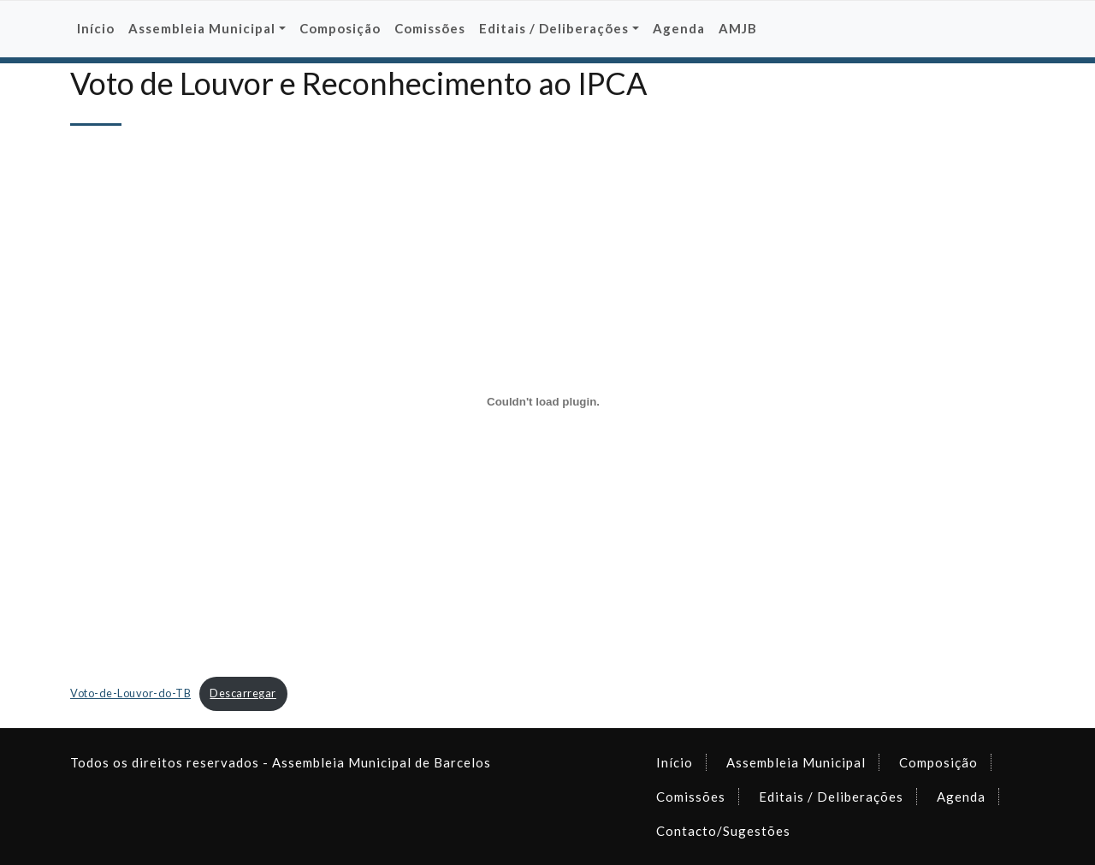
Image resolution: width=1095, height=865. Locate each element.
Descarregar (243, 693)
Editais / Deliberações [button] (554, 28)
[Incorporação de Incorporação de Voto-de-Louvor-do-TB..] (543, 401)
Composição (340, 28)
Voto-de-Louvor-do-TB (130, 693)
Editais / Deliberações (831, 796)
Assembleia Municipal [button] (201, 28)
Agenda (679, 28)
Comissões (429, 28)
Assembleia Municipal (796, 762)
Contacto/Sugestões (723, 830)
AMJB (738, 28)
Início (96, 28)
